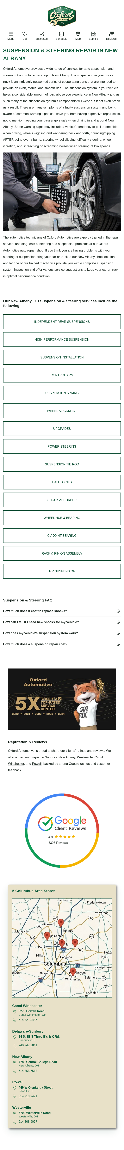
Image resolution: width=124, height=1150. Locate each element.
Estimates (41, 38)
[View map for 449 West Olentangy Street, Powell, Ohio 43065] (65, 1089)
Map (78, 38)
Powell (36, 764)
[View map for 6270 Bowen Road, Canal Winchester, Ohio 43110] (65, 1012)
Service (93, 38)
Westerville (85, 757)
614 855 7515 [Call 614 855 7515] (28, 1070)
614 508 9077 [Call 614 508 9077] (28, 1121)
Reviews (111, 38)
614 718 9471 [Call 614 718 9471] (28, 1096)
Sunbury (51, 757)
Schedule (61, 38)
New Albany (67, 757)
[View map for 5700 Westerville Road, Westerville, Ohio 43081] (65, 1114)
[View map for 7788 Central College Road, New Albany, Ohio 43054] (65, 1063)
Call (24, 38)
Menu (10, 38)
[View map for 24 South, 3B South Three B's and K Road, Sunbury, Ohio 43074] (65, 1038)
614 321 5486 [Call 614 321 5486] (28, 1020)
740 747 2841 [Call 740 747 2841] (28, 1045)
